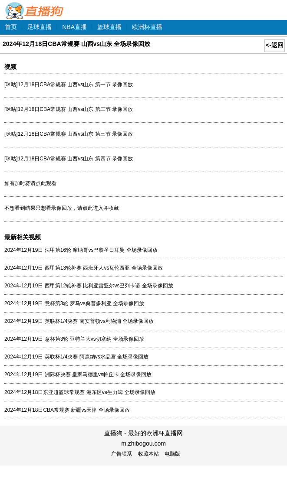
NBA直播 (74, 26)
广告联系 (121, 454)
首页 (11, 26)
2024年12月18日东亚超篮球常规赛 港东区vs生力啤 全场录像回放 (79, 392)
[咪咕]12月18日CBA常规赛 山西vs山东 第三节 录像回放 (68, 134)
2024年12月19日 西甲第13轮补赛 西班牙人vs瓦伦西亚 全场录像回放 (83, 268)
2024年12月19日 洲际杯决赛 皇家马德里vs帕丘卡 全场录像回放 (78, 374)
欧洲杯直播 (147, 26)
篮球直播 (109, 26)
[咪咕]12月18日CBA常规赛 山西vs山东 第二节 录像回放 (68, 109)
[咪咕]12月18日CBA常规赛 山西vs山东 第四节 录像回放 (68, 159)
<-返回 (275, 45)
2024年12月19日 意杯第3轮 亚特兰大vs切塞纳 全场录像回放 (74, 339)
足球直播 (39, 26)
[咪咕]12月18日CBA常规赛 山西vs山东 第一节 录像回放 (68, 84)
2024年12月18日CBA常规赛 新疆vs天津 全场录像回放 (67, 410)
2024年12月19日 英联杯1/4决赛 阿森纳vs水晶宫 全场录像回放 (76, 357)
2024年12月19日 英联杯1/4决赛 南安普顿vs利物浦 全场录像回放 (79, 321)
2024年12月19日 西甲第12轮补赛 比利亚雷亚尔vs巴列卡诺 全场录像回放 (88, 286)
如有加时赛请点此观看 (30, 183)
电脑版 (172, 454)
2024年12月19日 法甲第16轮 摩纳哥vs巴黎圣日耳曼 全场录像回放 (81, 250)
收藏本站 (148, 454)
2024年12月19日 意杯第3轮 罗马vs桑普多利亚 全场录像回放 (74, 303)
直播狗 (34, 6)
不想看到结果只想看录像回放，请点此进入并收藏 (61, 208)
